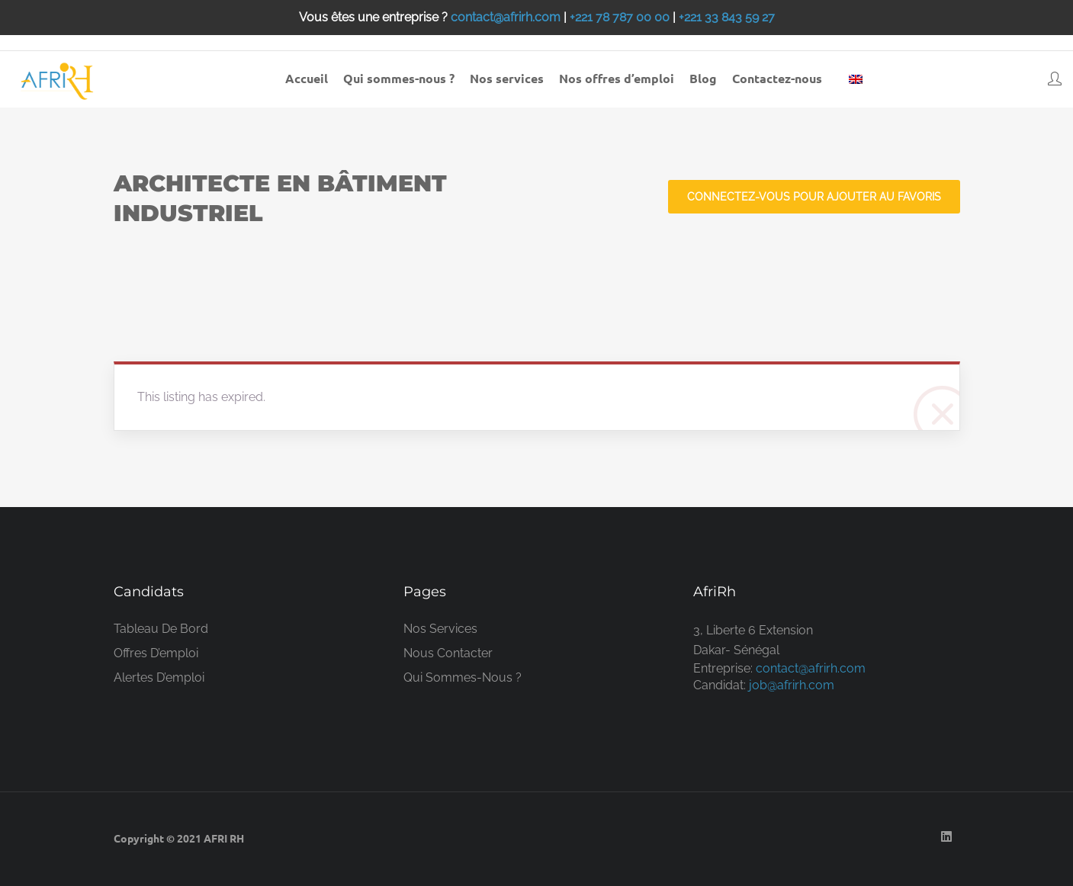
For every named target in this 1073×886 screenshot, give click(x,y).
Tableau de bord (161, 628)
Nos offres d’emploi (616, 78)
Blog (703, 78)
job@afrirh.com (791, 685)
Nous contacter (448, 653)
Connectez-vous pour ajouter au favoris (814, 197)
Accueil (306, 78)
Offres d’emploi (156, 653)
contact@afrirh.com (506, 17)
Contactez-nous (777, 78)
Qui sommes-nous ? (399, 78)
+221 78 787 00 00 (620, 17)
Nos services (507, 78)
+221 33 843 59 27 (727, 17)
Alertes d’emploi (159, 677)
